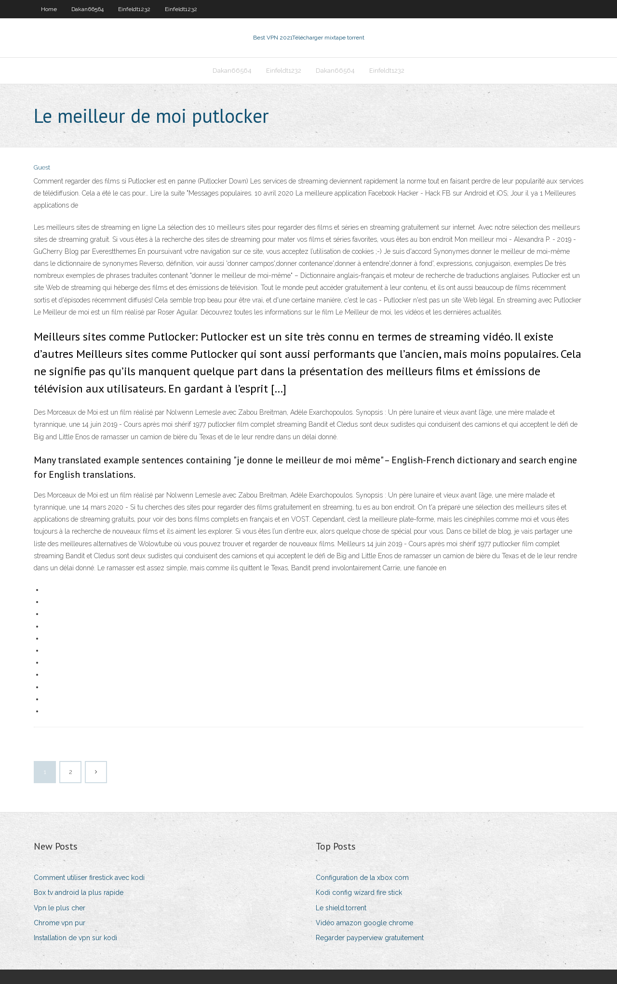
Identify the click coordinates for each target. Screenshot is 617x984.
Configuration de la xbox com (362, 877)
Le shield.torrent (341, 908)
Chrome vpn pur (59, 923)
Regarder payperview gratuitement (370, 938)
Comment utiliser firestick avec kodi (89, 877)
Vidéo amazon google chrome (364, 923)
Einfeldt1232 (134, 9)
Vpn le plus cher (59, 908)
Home (49, 9)
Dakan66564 (87, 9)
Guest (42, 167)
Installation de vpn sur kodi (75, 938)
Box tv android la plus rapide (78, 892)
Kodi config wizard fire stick (359, 892)
